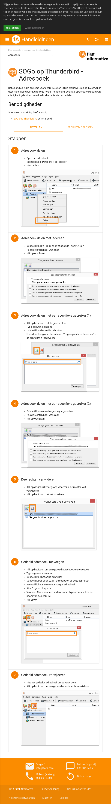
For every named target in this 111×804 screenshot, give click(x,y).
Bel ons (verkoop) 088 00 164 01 (39, 776)
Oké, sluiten (12, 27)
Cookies (64, 797)
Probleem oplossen (80, 127)
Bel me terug (78, 776)
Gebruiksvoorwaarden (79, 789)
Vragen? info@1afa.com (39, 766)
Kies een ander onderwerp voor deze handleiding (29, 50)
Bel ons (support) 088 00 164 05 (79, 766)
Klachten (47, 797)
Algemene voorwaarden (22, 797)
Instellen (35, 127)
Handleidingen (38, 39)
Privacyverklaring (50, 789)
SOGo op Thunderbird (25, 118)
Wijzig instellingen (34, 27)
